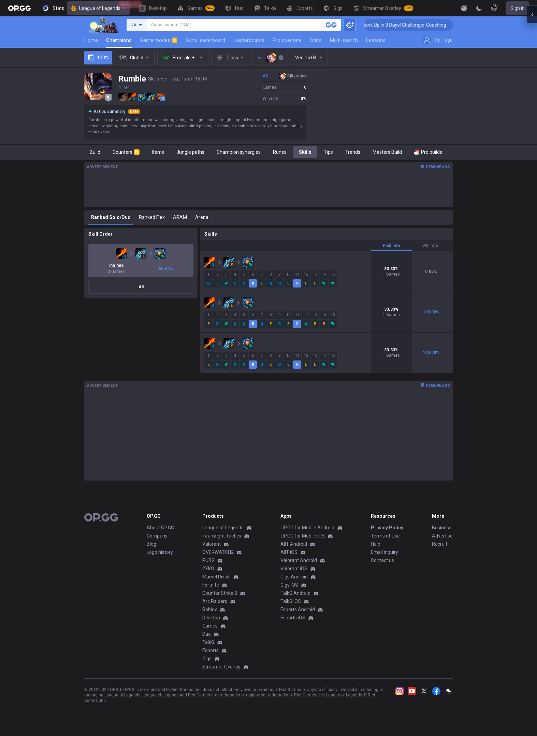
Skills (305, 152)
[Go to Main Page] (19, 8)
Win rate (430, 245)
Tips (328, 152)
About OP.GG (160, 527)
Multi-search (344, 40)
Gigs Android (294, 576)
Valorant (211, 544)
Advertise (442, 536)
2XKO (208, 568)
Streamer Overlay (221, 666)
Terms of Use (385, 536)
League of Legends (98, 8)
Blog (151, 544)
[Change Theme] (479, 8)
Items (158, 152)
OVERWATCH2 (218, 552)
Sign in (517, 8)
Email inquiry (384, 552)
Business (441, 527)
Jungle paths (190, 152)
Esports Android (297, 609)
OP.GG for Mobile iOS (302, 536)
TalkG (208, 642)
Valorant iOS (293, 568)
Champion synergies (239, 152)
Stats (316, 40)
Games (210, 626)
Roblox (209, 609)
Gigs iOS (289, 585)
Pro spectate (287, 40)
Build (95, 152)
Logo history (160, 552)
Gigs (207, 658)
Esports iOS (292, 617)
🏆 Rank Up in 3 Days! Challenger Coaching (417, 25)
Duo (206, 634)
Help (375, 544)
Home (91, 40)
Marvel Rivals (216, 576)
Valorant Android (298, 560)
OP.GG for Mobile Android (307, 527)
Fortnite (210, 585)
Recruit (439, 544)
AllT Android (293, 544)
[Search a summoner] (330, 25)
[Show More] (464, 8)
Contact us (382, 560)
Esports (210, 650)
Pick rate (391, 245)
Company (157, 536)
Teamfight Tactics (221, 536)
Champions (119, 40)
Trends (352, 152)
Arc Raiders (214, 601)
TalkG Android (295, 593)
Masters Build (387, 152)
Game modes (158, 40)
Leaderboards (248, 40)
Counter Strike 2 (219, 593)
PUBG (208, 560)
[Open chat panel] (532, 123)
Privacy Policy (387, 527)
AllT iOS (288, 552)
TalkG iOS (290, 601)
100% (98, 58)
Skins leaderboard (205, 40)
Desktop (211, 617)
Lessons (376, 40)
